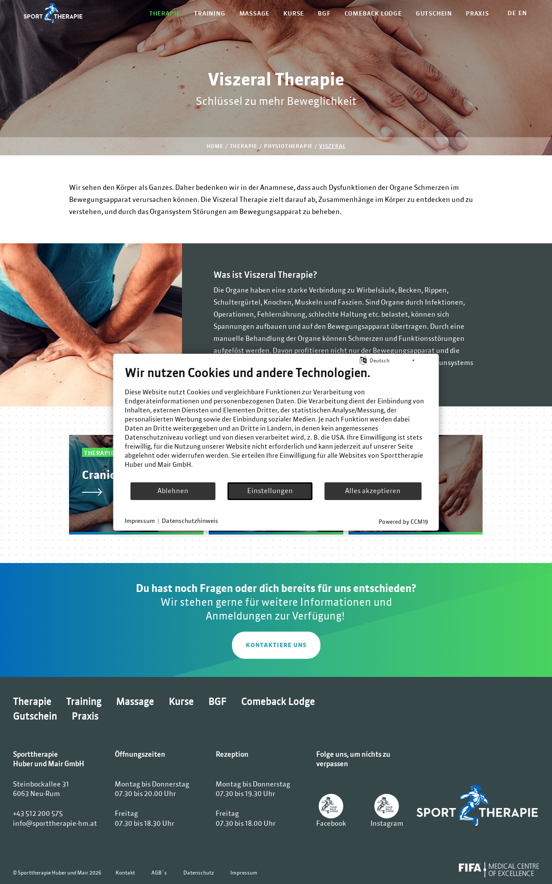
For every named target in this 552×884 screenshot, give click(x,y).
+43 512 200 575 (38, 813)
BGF (324, 13)
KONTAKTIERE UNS (276, 645)
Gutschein (434, 13)
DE (512, 13)
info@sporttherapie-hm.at (55, 823)
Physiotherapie (288, 146)
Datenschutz (198, 872)
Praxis (477, 13)
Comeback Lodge (373, 13)
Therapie (164, 13)
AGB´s (159, 872)
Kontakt (125, 872)
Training (209, 13)
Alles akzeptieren (373, 490)
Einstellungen (270, 490)
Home (215, 146)
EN (522, 13)
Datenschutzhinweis (190, 521)
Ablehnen (172, 490)
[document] (276, 423)
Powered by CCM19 (403, 521)
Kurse (293, 13)
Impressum (243, 872)
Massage (254, 13)
